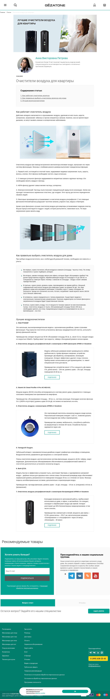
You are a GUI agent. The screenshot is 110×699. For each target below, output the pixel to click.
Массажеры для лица (9, 633)
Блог (26, 652)
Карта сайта (28, 648)
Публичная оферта (30, 667)
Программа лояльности (32, 682)
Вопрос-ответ (27, 603)
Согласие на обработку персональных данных (40, 678)
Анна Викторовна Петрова (52, 58)
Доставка (27, 637)
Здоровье (5, 656)
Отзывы (82, 603)
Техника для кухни (8, 659)
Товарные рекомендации (33, 671)
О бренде (27, 656)
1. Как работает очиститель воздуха (35, 96)
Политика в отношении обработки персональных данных (44, 675)
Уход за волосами (8, 648)
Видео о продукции (31, 663)
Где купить (28, 629)
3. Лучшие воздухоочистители (32, 101)
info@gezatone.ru (94, 666)
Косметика (6, 652)
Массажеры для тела (9, 640)
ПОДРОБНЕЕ (52, 378)
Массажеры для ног (9, 644)
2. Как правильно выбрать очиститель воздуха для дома (43, 99)
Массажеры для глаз (9, 637)
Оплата (27, 640)
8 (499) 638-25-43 (98, 658)
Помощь (27, 633)
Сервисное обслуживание (33, 644)
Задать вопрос (98, 612)
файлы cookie (40, 692)
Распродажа (6, 629)
